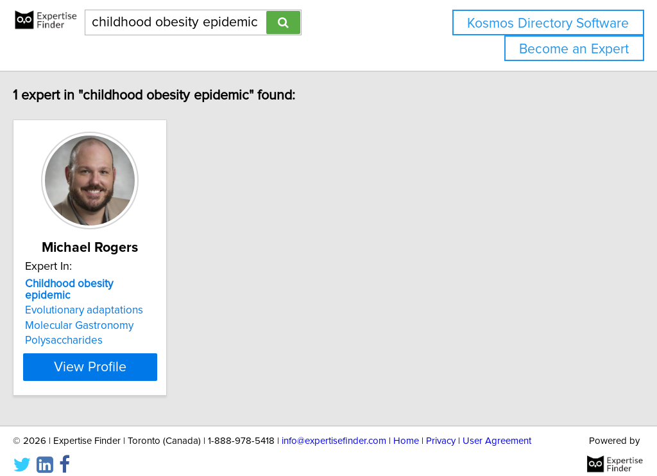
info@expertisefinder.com (334, 429)
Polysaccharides (91, 329)
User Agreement (497, 429)
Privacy (441, 429)
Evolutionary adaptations (111, 298)
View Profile (133, 355)
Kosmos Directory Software (548, 23)
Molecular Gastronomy (106, 314)
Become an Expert (574, 49)
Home (406, 429)
